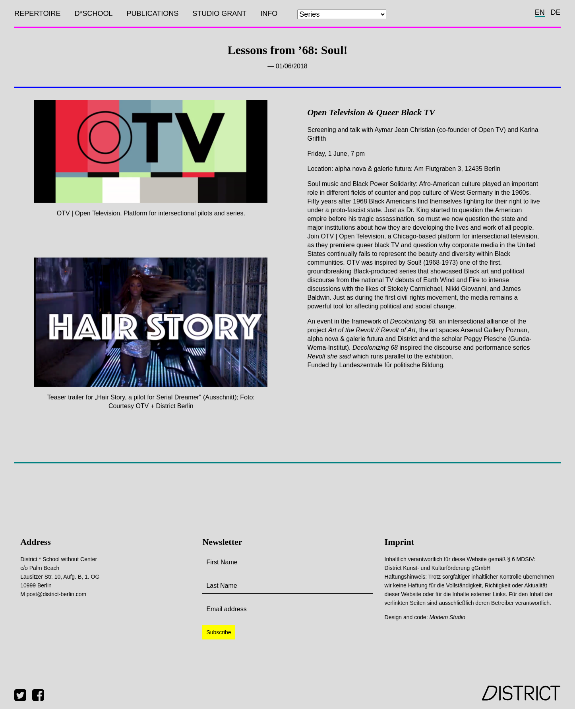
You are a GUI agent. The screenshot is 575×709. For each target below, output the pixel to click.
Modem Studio (447, 617)
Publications (153, 13)
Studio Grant (219, 13)
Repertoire (37, 13)
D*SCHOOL (94, 13)
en (540, 12)
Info (268, 13)
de (556, 12)
